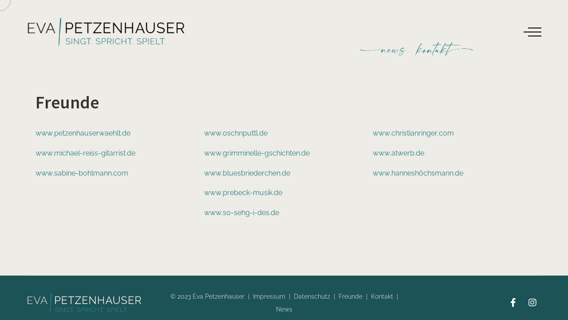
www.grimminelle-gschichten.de (257, 153)
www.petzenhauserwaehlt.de (83, 133)
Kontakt (382, 296)
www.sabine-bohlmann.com (82, 173)
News (284, 309)
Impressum (269, 296)
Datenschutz (312, 296)
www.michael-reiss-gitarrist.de (85, 153)
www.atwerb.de (398, 153)
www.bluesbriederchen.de (247, 173)
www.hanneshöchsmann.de (418, 173)
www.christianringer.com (413, 133)
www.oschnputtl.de (236, 133)
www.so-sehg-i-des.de (241, 212)
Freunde (351, 296)
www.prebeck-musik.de (243, 192)
